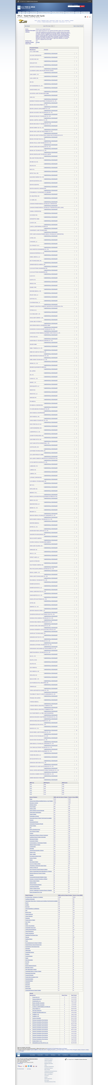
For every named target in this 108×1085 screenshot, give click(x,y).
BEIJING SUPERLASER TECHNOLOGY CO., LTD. (40, 146)
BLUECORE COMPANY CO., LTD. (37, 177)
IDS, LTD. (32, 374)
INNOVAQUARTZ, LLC (34, 386)
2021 (31, 784)
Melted (31, 860)
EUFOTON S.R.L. (33, 298)
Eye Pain (27, 961)
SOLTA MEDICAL (33, 667)
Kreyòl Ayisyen (62, 1049)
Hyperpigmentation (29, 979)
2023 (31, 788)
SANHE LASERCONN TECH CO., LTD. (38, 591)
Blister (26, 923)
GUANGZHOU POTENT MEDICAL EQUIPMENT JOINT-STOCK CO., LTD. (45, 333)
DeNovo (39, 20)
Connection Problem (34, 841)
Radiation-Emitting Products (46, 21)
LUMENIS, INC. (33, 469)
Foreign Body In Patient (30, 920)
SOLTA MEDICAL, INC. (34, 671)
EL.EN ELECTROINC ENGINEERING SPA (38, 268)
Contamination (33, 846)
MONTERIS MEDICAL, (34, 523)
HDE (63, 20)
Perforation (27, 948)
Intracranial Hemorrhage (30, 973)
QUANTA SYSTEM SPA (35, 561)
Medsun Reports (62, 21)
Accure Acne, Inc (36, 997)
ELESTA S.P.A (33, 279)
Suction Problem (33, 858)
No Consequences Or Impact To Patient (33, 942)
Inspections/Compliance (48, 1072)
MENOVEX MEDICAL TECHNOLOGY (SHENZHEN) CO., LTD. (43, 515)
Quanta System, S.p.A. (37, 1041)
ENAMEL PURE (33, 287)
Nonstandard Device (34, 821)
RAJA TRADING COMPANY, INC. (37, 564)
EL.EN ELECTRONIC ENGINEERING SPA (38, 272)
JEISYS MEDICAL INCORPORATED (37, 412)
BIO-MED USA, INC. (34, 161)
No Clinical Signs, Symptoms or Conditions (34, 897)
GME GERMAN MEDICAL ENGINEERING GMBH (40, 325)
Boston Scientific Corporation (38, 1002)
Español (32, 1049)
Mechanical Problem (34, 839)
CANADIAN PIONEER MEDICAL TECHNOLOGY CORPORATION (43, 203)
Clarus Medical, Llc (36, 1008)
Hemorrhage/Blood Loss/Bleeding (32, 908)
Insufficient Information (30, 899)
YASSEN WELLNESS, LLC (35, 755)
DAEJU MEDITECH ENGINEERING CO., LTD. (39, 249)
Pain (26, 910)
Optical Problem (33, 882)
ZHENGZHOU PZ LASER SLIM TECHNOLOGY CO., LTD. (42, 766)
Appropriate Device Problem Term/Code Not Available (41, 818)
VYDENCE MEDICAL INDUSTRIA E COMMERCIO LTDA (41, 709)
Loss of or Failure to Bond (35, 863)
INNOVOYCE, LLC (34, 393)
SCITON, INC (32, 602)
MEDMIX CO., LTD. (34, 507)
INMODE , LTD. (33, 382)
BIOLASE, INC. (33, 165)
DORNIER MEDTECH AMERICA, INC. (38, 264)
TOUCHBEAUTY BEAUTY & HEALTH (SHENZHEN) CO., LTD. (42, 694)
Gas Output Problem (34, 861)
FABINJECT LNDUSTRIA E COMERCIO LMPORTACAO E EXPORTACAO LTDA (46, 306)
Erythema (27, 954)
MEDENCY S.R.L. (33, 492)
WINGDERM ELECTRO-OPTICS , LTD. (38, 724)
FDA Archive (46, 1080)
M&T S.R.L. (32, 485)
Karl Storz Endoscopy (37, 1010)
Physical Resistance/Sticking (36, 884)
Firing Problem (33, 806)
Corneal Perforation (29, 975)
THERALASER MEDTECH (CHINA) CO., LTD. (39, 690)
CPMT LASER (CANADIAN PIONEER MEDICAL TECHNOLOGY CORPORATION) (47, 234)
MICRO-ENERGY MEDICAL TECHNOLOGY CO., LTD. (41, 519)
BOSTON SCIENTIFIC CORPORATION (38, 188)
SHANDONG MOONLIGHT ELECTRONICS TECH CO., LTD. (42, 614)
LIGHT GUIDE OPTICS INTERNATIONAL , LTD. (40, 443)
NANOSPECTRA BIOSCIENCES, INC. (38, 534)
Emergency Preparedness (49, 1066)
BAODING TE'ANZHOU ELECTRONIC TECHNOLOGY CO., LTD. (43, 101)
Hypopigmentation (29, 980)
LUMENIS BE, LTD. (34, 466)
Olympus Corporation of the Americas (40, 1020)
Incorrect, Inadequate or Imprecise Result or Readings (41, 890)
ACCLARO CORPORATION (35, 55)
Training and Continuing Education (50, 1071)
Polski (71, 1049)
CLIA (66, 21)
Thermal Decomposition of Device (37, 850)
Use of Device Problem (34, 831)
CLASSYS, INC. (33, 222)
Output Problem (33, 814)
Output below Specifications (35, 812)
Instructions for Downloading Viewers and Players (57, 1048)
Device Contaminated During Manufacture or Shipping (41, 871)
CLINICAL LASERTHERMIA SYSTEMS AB (41, 1006)
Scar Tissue (27, 921)
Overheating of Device (34, 816)
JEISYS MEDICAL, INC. (35, 416)
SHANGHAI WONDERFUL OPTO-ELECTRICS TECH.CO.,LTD (43, 629)
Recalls (57, 20)
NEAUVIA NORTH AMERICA (36, 538)
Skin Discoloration (29, 960)
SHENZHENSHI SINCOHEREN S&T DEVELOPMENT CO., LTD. (43, 648)
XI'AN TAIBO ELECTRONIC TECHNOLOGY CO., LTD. (41, 747)
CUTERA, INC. (33, 237)
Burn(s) (26, 902)
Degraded (32, 848)
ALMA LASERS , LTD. (34, 74)
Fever (26, 941)
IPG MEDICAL (33, 401)
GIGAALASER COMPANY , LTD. (36, 317)
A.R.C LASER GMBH (34, 51)
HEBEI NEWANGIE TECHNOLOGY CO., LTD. (39, 355)
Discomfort (27, 984)
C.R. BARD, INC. (33, 199)
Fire (30, 827)
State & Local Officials (48, 1074)
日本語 (87, 1049)
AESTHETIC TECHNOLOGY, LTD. (37, 66)
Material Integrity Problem (35, 844)
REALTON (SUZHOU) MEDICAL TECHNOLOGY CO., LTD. (42, 568)
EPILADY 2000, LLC (34, 295)
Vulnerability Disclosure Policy (50, 1081)
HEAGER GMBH (33, 344)
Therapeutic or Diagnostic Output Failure (38, 865)
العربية (56, 1049)
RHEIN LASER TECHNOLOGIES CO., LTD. (39, 576)
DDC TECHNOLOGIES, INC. (36, 260)
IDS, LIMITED (32, 371)
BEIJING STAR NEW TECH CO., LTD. (37, 139)
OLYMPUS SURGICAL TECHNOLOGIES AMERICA (40, 542)
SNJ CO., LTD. (33, 656)
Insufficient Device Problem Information (38, 837)
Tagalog (49, 1049)
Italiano (79, 1049)
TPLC (69, 21)
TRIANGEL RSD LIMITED (35, 698)
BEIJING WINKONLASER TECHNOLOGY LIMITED (40, 154)
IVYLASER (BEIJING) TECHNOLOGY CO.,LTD (39, 409)
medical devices (29, 17)
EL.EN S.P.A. (32, 275)
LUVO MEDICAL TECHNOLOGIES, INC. (38, 481)
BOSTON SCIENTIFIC (34, 184)
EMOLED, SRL (33, 283)
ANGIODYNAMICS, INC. (35, 89)
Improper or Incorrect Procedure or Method (38, 879)
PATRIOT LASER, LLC (34, 557)
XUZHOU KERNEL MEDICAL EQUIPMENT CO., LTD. (41, 751)
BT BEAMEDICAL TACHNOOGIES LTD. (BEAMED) (40, 192)
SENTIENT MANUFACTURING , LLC (37, 610)
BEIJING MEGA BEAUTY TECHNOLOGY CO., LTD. (40, 123)
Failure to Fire (32, 852)
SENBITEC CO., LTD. (34, 606)
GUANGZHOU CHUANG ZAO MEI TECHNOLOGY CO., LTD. (42, 329)
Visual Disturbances (29, 931)
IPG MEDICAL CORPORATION (36, 405)
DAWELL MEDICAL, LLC (35, 256)
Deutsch (83, 1049)
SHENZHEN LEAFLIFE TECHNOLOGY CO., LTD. (40, 641)
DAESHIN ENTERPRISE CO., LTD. (37, 253)
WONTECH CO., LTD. (34, 728)
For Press (29, 1068)
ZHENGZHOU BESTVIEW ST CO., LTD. (38, 762)
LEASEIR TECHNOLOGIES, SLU (37, 435)
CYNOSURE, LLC (33, 241)
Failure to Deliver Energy (35, 888)
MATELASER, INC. (34, 488)
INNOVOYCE (32, 390)
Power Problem (33, 825)
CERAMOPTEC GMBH (34, 218)
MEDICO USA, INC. (34, 500)
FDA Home (21, 17)
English (22, 1051)
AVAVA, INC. (32, 97)
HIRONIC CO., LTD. (34, 363)
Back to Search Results (78, 26)
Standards (71, 20)
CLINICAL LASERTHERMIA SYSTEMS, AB (39, 226)
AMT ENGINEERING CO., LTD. (36, 85)
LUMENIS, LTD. (33, 473)
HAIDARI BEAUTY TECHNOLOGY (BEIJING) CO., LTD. (41, 340)
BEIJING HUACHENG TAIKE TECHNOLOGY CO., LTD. (41, 112)
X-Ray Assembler (55, 21)
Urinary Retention (29, 916)
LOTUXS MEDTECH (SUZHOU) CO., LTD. (38, 462)
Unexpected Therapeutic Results (36, 823)
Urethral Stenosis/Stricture (30, 929)
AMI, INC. (32, 82)
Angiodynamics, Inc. (37, 1001)
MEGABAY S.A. (33, 511)
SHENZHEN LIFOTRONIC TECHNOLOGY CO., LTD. (41, 644)
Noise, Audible (33, 854)
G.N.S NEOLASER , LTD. (35, 314)
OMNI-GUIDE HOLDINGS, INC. (36, 545)
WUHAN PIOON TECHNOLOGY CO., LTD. (38, 739)
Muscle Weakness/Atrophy (30, 965)
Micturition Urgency (29, 967)
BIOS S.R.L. (32, 169)
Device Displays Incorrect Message (37, 810)
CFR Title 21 (39, 21)
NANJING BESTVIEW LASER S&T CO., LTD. (39, 530)
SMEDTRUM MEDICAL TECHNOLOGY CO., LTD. (40, 652)
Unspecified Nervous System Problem (33, 990)
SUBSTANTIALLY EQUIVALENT (50, 53)
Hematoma (27, 982)
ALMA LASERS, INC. (34, 78)
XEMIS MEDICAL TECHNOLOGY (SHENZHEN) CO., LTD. (42, 743)
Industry (45, 1077)
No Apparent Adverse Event (35, 856)
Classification (67, 20)
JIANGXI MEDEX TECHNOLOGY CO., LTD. (39, 420)
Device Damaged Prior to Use (36, 892)
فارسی (18, 1051)
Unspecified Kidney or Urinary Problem (33, 971)
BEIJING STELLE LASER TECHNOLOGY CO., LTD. (40, 142)
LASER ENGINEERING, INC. (36, 428)
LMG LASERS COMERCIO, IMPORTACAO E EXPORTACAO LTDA (43, 458)
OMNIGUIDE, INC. (33, 549)
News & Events (47, 1069)
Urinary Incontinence (29, 933)
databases (37, 17)
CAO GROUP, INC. (34, 215)
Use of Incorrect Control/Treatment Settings (38, 869)
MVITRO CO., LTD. (34, 526)
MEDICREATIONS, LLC (35, 504)
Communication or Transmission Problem (38, 842)
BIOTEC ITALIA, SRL (34, 173)
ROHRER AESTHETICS (35, 583)
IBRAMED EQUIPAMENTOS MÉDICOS (38, 367)
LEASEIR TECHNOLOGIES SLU (39, 1012)
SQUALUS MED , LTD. (34, 679)
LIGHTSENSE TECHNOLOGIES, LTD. (38, 450)
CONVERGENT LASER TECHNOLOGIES (38, 230)
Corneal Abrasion (29, 956)
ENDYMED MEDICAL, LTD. (35, 291)
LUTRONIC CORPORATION (36, 477)
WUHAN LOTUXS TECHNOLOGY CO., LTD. (39, 736)
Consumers (46, 1075)
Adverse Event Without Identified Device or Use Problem (41, 801)
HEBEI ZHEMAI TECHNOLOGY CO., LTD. (38, 359)
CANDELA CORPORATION (35, 211)
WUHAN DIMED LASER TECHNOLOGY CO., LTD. (40, 732)
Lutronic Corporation (37, 1018)
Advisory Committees (48, 1060)
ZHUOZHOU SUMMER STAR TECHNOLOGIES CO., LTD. (42, 774)
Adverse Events (52, 20)
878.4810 (38, 42)
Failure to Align (33, 808)
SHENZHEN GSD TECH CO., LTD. (37, 637)
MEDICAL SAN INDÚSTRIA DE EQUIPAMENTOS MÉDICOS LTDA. (44, 496)
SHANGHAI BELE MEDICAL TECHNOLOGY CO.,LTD (41, 621)
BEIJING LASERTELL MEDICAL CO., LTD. (38, 120)
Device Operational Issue (35, 829)
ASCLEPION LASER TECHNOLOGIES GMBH (39, 93)
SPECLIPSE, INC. (33, 675)
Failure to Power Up (34, 867)
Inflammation (28, 950)
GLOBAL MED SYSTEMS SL (36, 321)
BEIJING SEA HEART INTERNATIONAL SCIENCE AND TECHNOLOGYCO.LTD (46, 135)
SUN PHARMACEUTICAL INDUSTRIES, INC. (39, 682)
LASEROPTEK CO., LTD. (35, 431)
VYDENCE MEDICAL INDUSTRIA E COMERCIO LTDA (41, 705)
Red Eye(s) (27, 986)
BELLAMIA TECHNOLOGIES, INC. (37, 158)
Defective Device (33, 804)
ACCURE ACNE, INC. (34, 59)
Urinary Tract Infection (29, 925)
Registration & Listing (45, 20)
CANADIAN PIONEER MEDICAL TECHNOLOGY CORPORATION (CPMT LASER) (47, 207)
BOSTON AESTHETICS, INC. (36, 180)
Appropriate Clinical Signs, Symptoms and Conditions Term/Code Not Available (41, 901)
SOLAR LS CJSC (33, 660)
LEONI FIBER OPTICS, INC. (36, 439)
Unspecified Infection (29, 952)
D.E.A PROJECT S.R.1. (34, 245)
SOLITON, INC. (33, 663)
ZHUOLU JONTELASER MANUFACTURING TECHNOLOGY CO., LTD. (44, 770)
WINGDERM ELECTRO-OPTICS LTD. (40, 1042)
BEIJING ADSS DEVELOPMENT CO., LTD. (39, 104)
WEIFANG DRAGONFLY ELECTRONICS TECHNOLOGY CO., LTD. (44, 717)
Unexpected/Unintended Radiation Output (38, 877)
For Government (20, 1068)
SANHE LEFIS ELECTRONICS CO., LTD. (38, 599)
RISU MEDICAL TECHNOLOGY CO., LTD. (38, 580)
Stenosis (27, 937)
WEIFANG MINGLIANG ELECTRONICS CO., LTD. (40, 720)
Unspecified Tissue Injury (30, 927)
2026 (31, 794)
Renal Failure (28, 988)
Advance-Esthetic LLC (37, 999)
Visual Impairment (29, 914)
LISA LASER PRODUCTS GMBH (36, 454)
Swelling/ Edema (28, 939)
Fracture (31, 833)
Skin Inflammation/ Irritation (31, 969)
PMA (60, 20)
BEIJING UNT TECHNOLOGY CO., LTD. (38, 150)
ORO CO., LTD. (33, 553)
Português (75, 1049)
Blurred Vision (28, 912)
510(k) (36, 20)
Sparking (31, 875)
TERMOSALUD (33, 686)
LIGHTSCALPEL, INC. (34, 447)
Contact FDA (20, 1063)
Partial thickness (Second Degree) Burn (33, 944)
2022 (31, 786)
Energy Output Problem (34, 880)
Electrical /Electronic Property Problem (37, 873)
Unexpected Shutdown (34, 886)
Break (31, 799)
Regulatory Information (48, 1063)
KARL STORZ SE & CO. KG (35, 424)
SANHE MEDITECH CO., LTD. (36, 595)
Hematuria (27, 918)
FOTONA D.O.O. (33, 310)
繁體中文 (36, 1049)
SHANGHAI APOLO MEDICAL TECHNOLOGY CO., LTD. (41, 618)
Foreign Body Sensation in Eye (31, 977)
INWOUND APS (33, 397)
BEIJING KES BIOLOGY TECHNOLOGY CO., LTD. (40, 116)
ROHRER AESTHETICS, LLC (36, 587)
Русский (53, 1049)
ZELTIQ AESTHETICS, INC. (35, 758)
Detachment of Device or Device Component (39, 835)
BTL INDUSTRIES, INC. (35, 196)
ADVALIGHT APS (33, 63)
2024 (31, 790)
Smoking (31, 820)
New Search (27, 26)
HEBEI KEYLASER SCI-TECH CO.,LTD (38, 352)
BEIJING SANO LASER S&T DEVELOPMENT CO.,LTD (41, 131)
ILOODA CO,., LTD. (34, 378)
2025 (31, 792)
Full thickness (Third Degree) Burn (32, 946)
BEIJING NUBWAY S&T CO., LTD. (37, 127)
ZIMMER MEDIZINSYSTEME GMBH (37, 777)
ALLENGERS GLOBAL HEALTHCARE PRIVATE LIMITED (42, 70)
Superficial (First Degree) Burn (31, 935)
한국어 (45, 1049)
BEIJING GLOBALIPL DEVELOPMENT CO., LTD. (40, 108)
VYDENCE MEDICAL (34, 701)
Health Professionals (48, 1078)
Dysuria (27, 963)
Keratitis (27, 904)
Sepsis (26, 958)
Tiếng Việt (41, 1049)
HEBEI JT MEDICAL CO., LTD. (36, 348)
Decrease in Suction (34, 802)
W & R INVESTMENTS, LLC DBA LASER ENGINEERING (41, 713)
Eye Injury (27, 906)
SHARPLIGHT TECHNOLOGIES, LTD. (38, 633)
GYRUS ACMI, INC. (34, 336)
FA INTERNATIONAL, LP (35, 302)
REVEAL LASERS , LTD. (35, 572)
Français (67, 1049)
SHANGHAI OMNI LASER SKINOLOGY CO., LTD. (40, 625)
